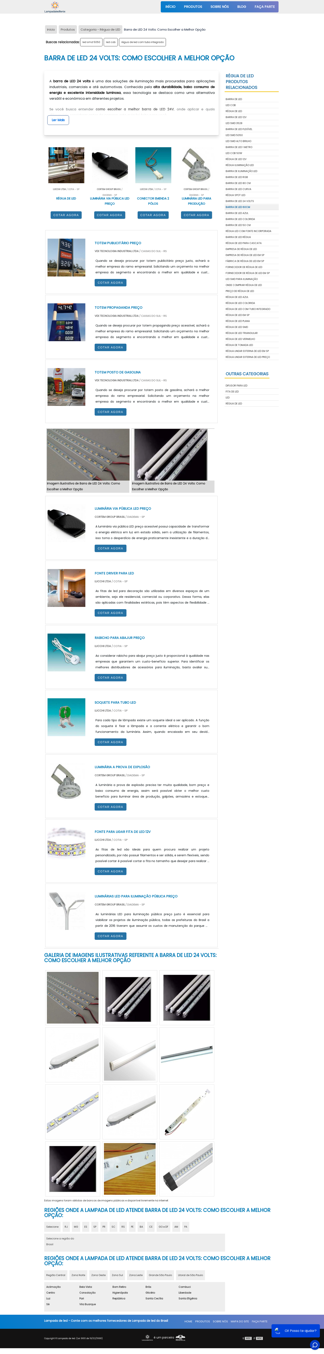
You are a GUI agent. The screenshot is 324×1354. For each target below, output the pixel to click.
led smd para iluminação (242, 279)
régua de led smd (237, 327)
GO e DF (163, 1226)
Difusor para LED (236, 385)
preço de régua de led (240, 291)
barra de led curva (238, 189)
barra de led (234, 99)
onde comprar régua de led (244, 285)
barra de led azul (237, 213)
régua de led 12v (236, 159)
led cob (111, 42)
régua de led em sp (237, 315)
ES (85, 1226)
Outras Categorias (247, 374)
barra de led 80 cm (238, 183)
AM (176, 1226)
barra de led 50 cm (238, 225)
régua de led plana (238, 321)
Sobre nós (220, 6)
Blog (241, 6)
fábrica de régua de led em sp (245, 261)
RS (123, 1226)
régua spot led (235, 195)
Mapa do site (240, 1321)
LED (228, 397)
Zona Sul (117, 1275)
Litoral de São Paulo (190, 1275)
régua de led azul (237, 297)
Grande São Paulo (160, 1275)
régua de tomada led (239, 345)
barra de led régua (238, 237)
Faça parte (265, 6)
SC (113, 1226)
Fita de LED (232, 391)
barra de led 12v (236, 117)
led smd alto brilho (238, 141)
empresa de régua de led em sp (245, 255)
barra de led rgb (237, 177)
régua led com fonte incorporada (248, 231)
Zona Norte (78, 1275)
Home (188, 1321)
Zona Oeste (98, 1275)
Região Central (55, 1275)
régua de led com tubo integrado (142, 42)
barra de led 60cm (238, 207)
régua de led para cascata (244, 243)
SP (94, 1226)
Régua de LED (234, 403)
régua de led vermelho (240, 339)
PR (103, 1226)
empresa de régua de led (241, 249)
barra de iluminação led (241, 171)
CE (150, 1226)
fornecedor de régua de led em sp (248, 273)
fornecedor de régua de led (244, 267)
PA (185, 1226)
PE (132, 1226)
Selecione (52, 1226)
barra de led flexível (239, 129)
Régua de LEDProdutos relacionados (241, 81)
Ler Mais (58, 120)
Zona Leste (136, 1275)
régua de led (234, 111)
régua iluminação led (240, 165)
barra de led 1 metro (239, 147)
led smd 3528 (234, 123)
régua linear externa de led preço (248, 357)
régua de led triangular (242, 333)
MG (76, 1226)
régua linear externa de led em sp (247, 351)
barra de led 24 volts (240, 201)
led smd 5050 (91, 42)
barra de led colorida (240, 219)
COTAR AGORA (66, 215)
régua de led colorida (240, 303)
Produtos (193, 6)
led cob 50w (234, 153)
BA (141, 1226)
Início (170, 6)
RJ (66, 1226)
